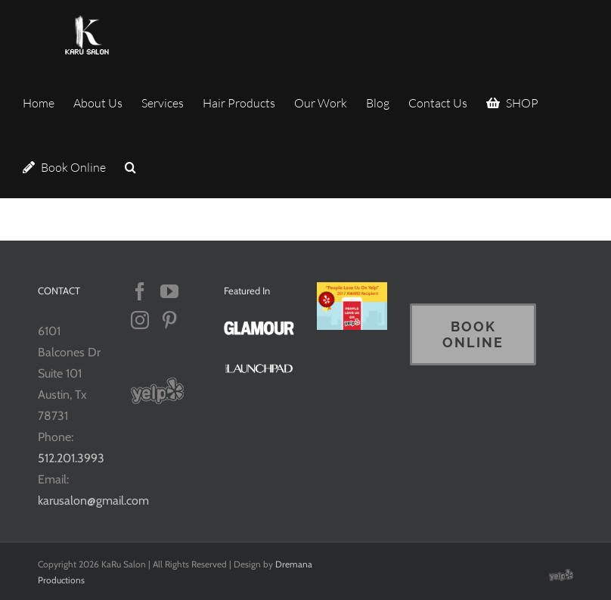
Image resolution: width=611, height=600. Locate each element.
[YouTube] (169, 291)
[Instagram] (140, 320)
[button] (130, 166)
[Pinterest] (169, 320)
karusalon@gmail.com (93, 500)
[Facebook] (140, 291)
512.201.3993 (71, 458)
